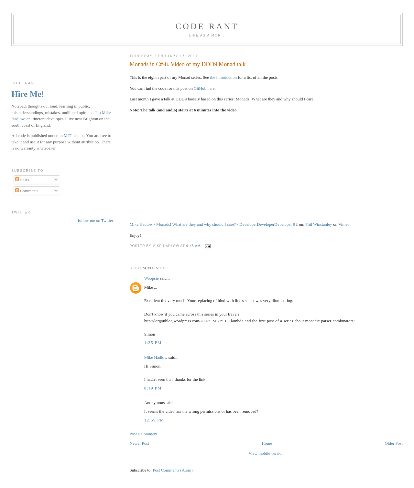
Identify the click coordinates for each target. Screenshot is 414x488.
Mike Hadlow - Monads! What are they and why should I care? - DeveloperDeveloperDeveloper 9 (212, 224)
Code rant (207, 26)
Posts (22, 179)
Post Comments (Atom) (173, 470)
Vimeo (344, 224)
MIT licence (74, 135)
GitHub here (204, 88)
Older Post (394, 443)
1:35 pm (153, 342)
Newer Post (139, 443)
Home (267, 443)
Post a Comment (144, 433)
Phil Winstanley (318, 224)
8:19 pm (153, 388)
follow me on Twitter (95, 220)
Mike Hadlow (156, 357)
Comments (26, 190)
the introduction (223, 77)
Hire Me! (27, 94)
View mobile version (266, 453)
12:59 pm (154, 420)
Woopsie (151, 278)
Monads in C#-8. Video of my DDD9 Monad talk (188, 64)
